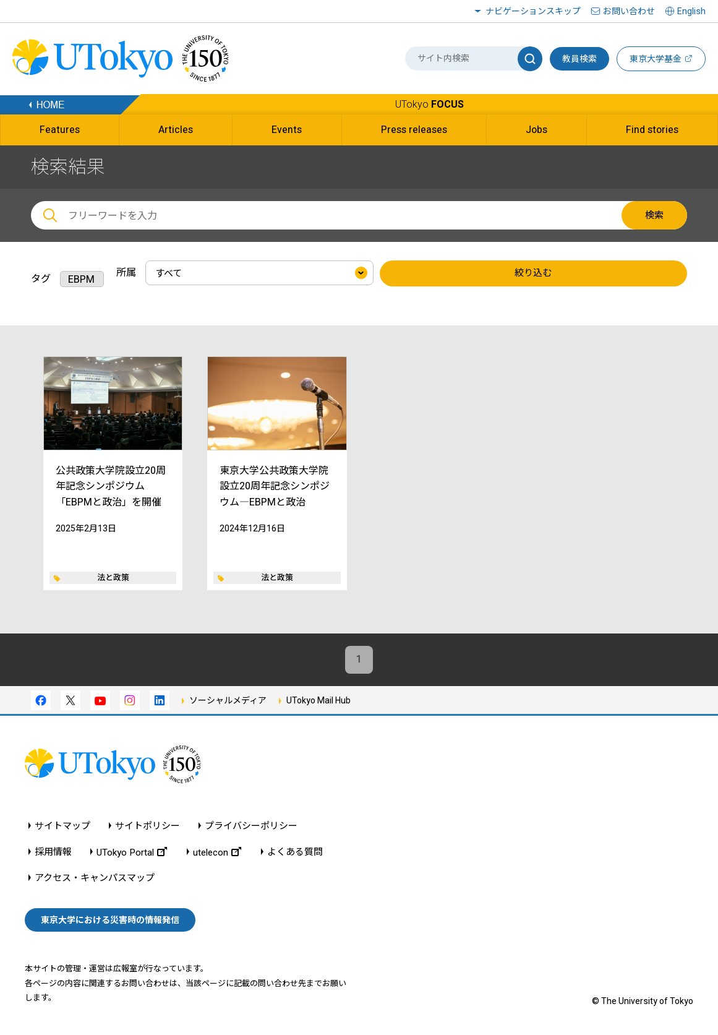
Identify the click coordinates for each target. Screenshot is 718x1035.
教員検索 (579, 59)
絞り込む (533, 273)
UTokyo (429, 104)
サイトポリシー (147, 826)
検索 (654, 215)
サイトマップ (62, 826)
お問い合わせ (629, 11)
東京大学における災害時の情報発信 (110, 920)
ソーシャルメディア (228, 700)
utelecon (217, 852)
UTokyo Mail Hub (318, 700)
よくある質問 (295, 852)
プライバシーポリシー (251, 826)
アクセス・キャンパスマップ (95, 878)
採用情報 (53, 852)
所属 (126, 272)
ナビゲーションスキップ (533, 11)
